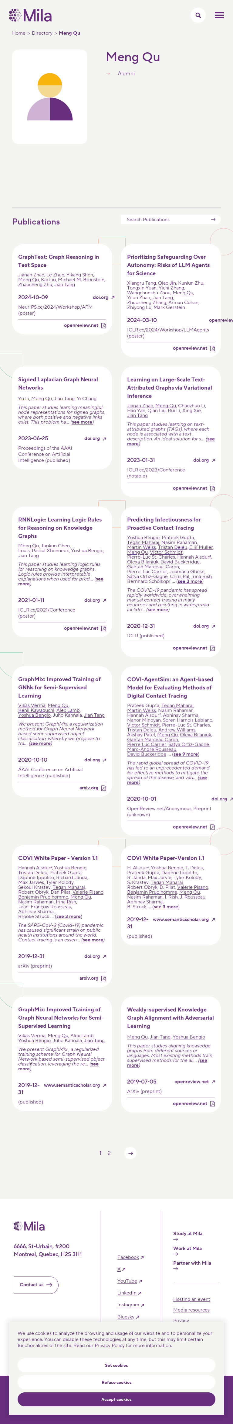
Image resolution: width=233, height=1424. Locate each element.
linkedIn (127, 1293)
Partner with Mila (192, 1265)
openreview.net (81, 335)
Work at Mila (187, 1251)
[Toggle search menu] (198, 15)
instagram (128, 1305)
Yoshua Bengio (87, 560)
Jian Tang (64, 294)
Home (18, 33)
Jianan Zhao (31, 285)
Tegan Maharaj (143, 552)
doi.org (100, 307)
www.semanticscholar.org (181, 929)
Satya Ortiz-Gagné (147, 586)
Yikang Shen (79, 285)
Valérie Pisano (88, 902)
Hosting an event (191, 1299)
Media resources (191, 1310)
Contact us (38, 1285)
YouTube (127, 1281)
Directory (42, 33)
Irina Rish (201, 586)
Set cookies (116, 1365)
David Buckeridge (180, 571)
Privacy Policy (110, 1346)
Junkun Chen (55, 555)
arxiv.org (88, 797)
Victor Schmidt (166, 562)
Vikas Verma (32, 715)
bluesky (125, 1317)
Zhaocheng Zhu (35, 294)
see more (82, 432)
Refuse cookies (117, 1382)
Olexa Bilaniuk (142, 571)
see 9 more (186, 764)
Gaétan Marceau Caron (152, 749)
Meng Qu (28, 289)
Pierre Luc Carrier (146, 754)
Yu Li (23, 408)
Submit (213, 229)
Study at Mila (187, 1236)
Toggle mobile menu (219, 15)
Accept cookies (116, 1399)
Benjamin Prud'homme (43, 907)
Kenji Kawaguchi (36, 720)
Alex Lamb (68, 720)
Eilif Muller (201, 557)
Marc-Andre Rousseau (151, 759)
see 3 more (190, 591)
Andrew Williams (176, 739)
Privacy (181, 1321)
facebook (128, 1257)
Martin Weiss (141, 557)
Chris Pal (179, 586)
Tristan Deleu (172, 557)
